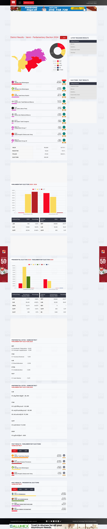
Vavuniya (73, 52)
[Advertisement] (53, 23)
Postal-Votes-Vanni (75, 49)
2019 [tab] (20, 489)
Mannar (72, 44)
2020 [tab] (14, 450)
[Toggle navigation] (20, 2)
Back (63, 37)
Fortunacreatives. (92, 521)
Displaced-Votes (75, 86)
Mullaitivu (73, 46)
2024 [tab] (14, 489)
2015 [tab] (20, 450)
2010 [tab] (26, 450)
